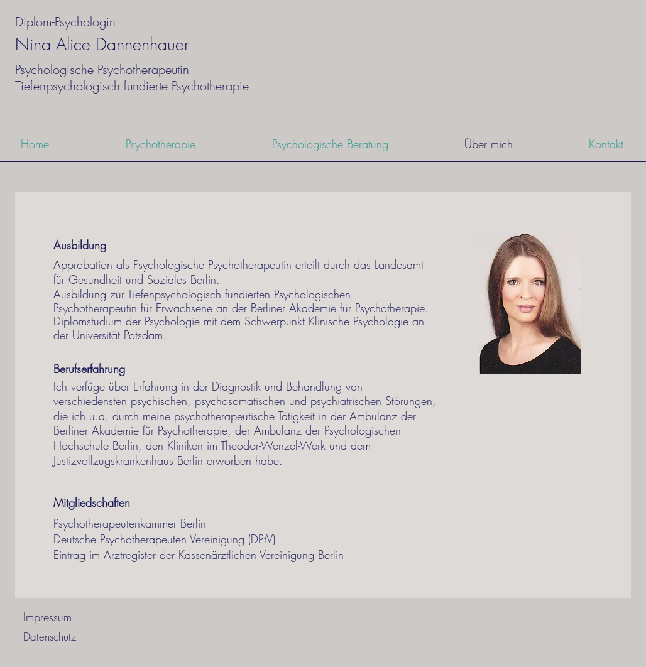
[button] (160, 143)
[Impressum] (47, 617)
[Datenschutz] (49, 636)
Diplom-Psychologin (65, 21)
